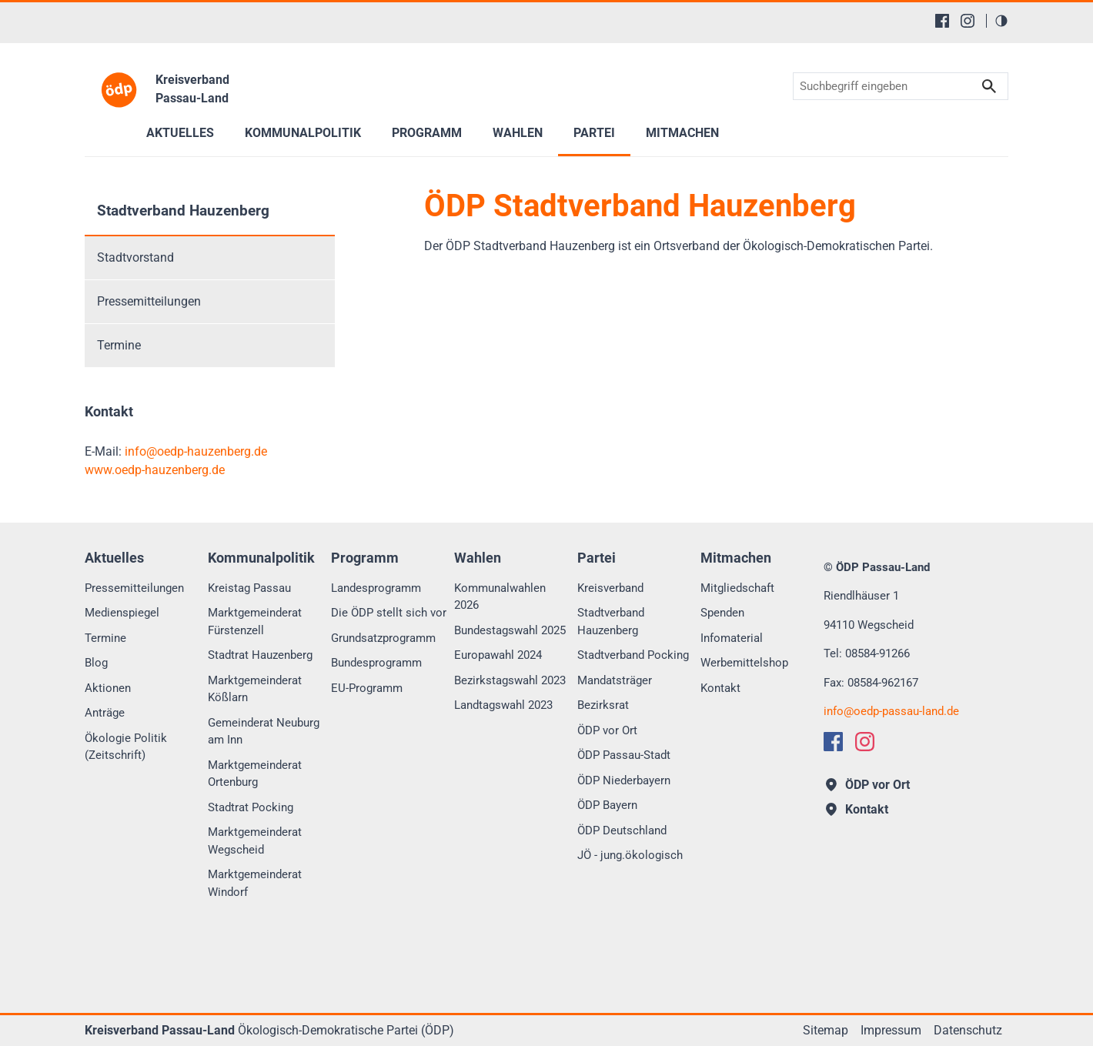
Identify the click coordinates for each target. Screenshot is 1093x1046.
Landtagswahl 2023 (503, 705)
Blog (96, 663)
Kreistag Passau (249, 588)
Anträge (105, 713)
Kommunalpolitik (303, 132)
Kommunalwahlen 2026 (500, 597)
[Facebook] (942, 21)
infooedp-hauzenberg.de (196, 451)
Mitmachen (682, 132)
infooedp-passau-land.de (891, 711)
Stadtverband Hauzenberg (183, 210)
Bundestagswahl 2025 (510, 630)
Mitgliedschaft (737, 588)
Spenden (722, 613)
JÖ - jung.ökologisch (630, 855)
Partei (594, 132)
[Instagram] (967, 21)
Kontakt (720, 688)
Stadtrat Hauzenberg (260, 655)
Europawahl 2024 (498, 655)
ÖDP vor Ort (607, 730)
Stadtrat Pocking (250, 807)
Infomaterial (731, 638)
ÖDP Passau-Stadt (623, 755)
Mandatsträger (614, 680)
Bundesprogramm (376, 663)
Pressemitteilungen (149, 301)
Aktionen (108, 688)
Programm (427, 132)
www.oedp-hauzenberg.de (155, 470)
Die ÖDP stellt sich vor (388, 613)
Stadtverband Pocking (633, 655)
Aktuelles (180, 132)
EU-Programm (367, 688)
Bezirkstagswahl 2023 (510, 680)
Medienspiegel (122, 613)
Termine (119, 345)
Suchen (989, 86)
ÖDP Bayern (607, 805)
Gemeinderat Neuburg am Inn (263, 731)
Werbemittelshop (744, 663)
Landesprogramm (376, 588)
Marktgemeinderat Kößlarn (255, 689)
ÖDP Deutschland (622, 830)
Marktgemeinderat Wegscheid (255, 841)
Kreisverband (610, 588)
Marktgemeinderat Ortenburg (255, 774)
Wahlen (518, 132)
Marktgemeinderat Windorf (255, 883)
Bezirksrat (603, 705)
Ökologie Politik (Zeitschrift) (126, 747)
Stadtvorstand (135, 257)
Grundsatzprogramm (383, 638)
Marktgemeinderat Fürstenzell (255, 621)
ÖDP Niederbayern (623, 780)
